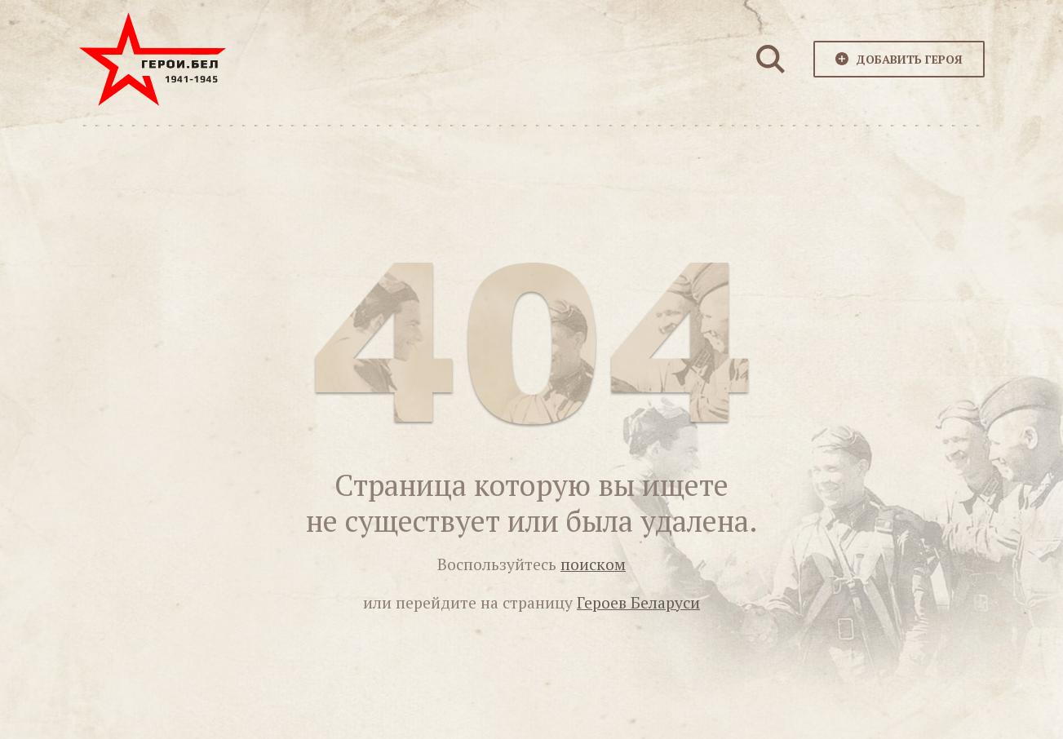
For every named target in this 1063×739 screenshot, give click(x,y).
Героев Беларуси (638, 602)
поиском (593, 564)
